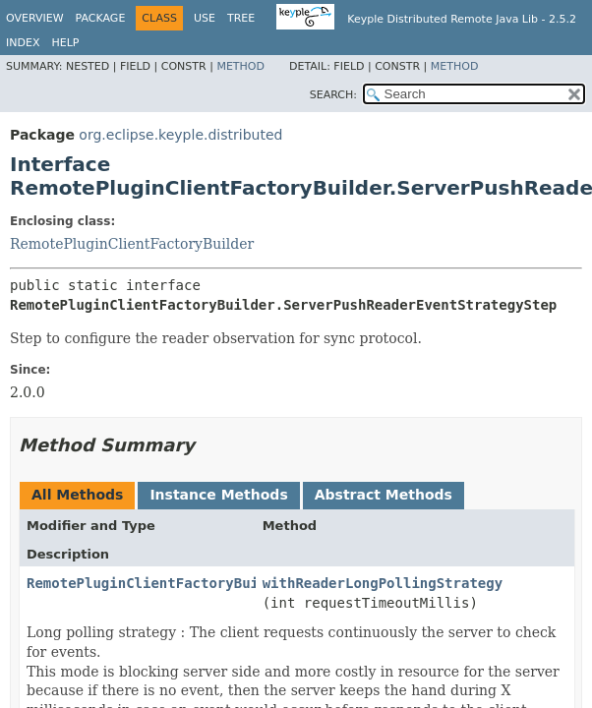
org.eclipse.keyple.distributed (180, 135)
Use (204, 18)
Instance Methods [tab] (218, 494)
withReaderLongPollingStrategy (383, 583)
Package (101, 18)
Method (240, 66)
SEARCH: (333, 94)
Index (22, 42)
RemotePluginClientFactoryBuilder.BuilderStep (209, 583)
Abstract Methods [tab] (383, 494)
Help (65, 42)
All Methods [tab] (77, 494)
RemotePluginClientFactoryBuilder (132, 244)
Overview (35, 18)
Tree (241, 18)
